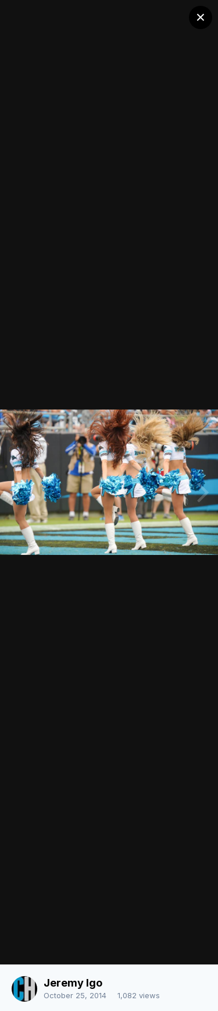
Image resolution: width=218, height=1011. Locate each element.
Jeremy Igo (73, 983)
